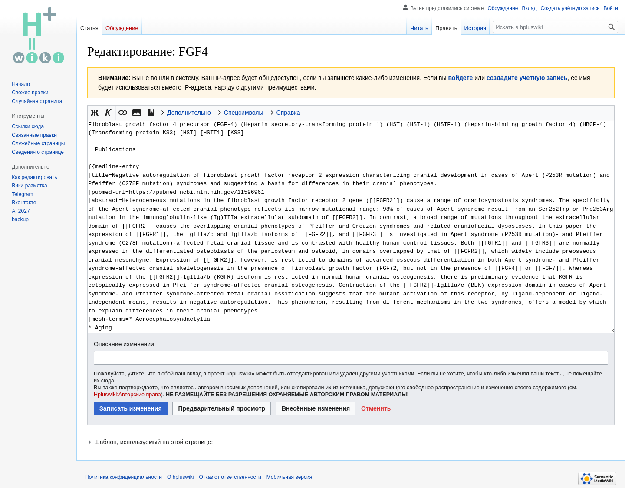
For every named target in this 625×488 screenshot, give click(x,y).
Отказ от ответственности (230, 477)
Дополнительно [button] (189, 112)
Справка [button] (288, 112)
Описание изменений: (125, 344)
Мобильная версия (289, 477)
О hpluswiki (180, 477)
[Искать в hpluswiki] (555, 27)
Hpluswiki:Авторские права (127, 395)
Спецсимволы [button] (243, 112)
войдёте (460, 77)
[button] (95, 113)
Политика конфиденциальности (123, 477)
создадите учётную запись (527, 77)
